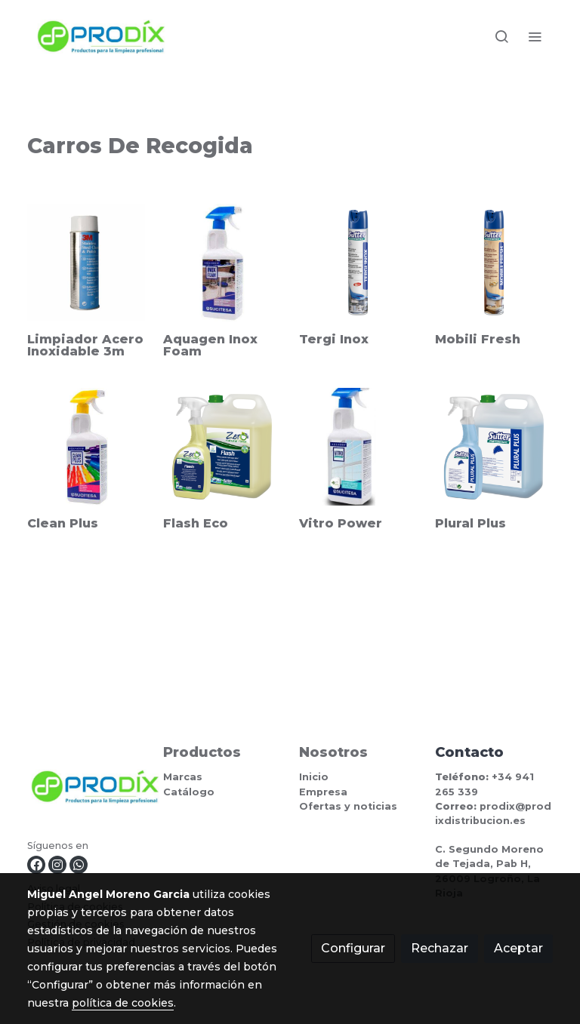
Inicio (314, 777)
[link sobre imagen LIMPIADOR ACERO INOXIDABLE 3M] (86, 262)
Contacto (469, 752)
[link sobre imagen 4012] (358, 447)
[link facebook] (36, 865)
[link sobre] (86, 789)
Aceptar (518, 948)
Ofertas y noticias (348, 806)
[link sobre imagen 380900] (494, 447)
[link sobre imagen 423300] (494, 262)
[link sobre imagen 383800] (222, 447)
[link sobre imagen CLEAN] (86, 447)
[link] (101, 36)
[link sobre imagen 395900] (358, 262)
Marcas (182, 777)
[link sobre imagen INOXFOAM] (222, 262)
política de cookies (123, 1003)
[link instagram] (57, 865)
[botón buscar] (501, 36)
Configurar (353, 948)
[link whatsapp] (78, 865)
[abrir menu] (535, 36)
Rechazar (439, 948)
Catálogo (188, 792)
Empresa (323, 792)
